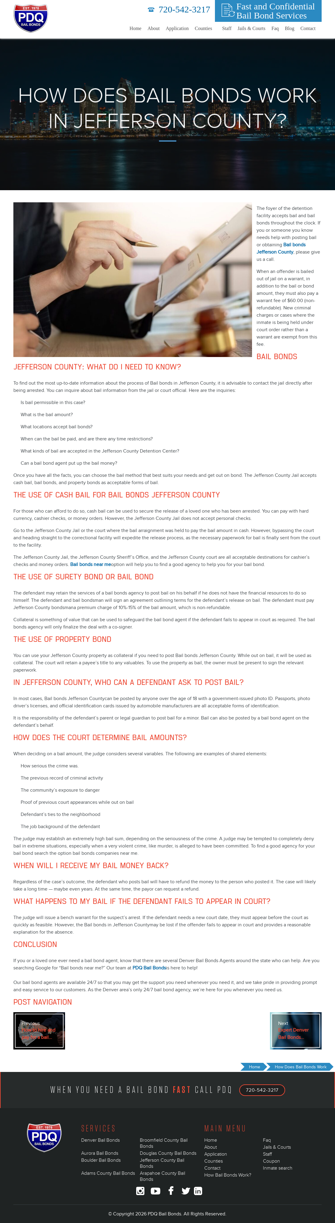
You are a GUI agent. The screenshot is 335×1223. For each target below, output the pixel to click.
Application (177, 28)
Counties (203, 28)
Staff (227, 28)
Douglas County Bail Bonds (168, 1153)
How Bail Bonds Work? (227, 1175)
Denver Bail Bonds (100, 1140)
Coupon (271, 1161)
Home (135, 28)
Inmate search (277, 1168)
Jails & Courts (251, 28)
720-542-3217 (179, 9)
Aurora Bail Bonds (99, 1153)
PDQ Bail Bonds (149, 968)
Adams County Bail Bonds (108, 1173)
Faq (275, 28)
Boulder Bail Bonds (101, 1160)
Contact (308, 28)
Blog (289, 28)
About (153, 28)
